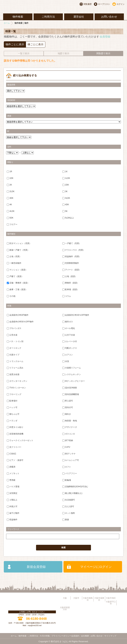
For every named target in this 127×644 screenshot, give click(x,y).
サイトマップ (110, 636)
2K (9, 185)
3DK (10, 198)
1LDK (66, 178)
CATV (66, 447)
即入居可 (67, 401)
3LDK (66, 198)
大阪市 (76, 598)
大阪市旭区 (111, 598)
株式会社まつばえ (59, 641)
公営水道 (12, 335)
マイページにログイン (96, 567)
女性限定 (12, 493)
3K (64, 191)
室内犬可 (67, 407)
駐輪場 (66, 480)
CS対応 (11, 453)
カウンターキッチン (17, 381)
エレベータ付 (69, 341)
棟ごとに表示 (35, 44)
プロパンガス (14, 328)
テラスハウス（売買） (73, 250)
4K (9, 204)
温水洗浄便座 (69, 387)
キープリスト (104, 4)
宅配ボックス (69, 348)
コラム (66, 296)
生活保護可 (68, 500)
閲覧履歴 (88, 4)
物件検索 (18, 16)
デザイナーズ (69, 427)
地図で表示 (63, 53)
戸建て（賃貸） (15, 276)
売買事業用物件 (70, 263)
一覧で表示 (23, 53)
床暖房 (11, 467)
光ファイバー (14, 447)
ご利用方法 (48, 16)
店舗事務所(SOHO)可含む (75, 486)
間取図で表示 (103, 53)
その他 (11, 296)
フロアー (12, 224)
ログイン (121, 4)
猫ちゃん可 (13, 414)
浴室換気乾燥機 (15, 434)
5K (64, 211)
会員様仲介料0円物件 (17, 315)
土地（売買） (14, 256)
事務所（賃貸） (70, 283)
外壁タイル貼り (15, 427)
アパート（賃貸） (71, 270)
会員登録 (105, 36)
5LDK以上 (68, 218)
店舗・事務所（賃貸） (18, 283)
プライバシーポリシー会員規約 (65, 636)
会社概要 (85, 636)
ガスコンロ (68, 434)
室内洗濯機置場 (70, 394)
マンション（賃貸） (17, 270)
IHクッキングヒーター (73, 381)
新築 (65, 519)
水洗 (65, 361)
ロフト (66, 467)
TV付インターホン (16, 387)
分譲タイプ (13, 355)
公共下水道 (68, 335)
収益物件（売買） (71, 256)
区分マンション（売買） (19, 243)
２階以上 (12, 500)
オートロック (14, 348)
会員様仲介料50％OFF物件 (20, 322)
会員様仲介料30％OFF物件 (75, 315)
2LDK (10, 191)
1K (64, 171)
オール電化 (68, 328)
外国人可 (12, 506)
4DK (65, 204)
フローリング (14, 394)
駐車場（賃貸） (70, 289)
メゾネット (13, 473)
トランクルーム (15, 361)
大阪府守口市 (111, 603)
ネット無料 (68, 513)
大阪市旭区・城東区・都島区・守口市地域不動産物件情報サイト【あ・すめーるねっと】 (28, 6)
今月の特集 (45, 636)
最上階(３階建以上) (72, 493)
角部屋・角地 (69, 420)
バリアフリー (69, 473)
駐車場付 (12, 401)
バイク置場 (13, 486)
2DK (65, 185)
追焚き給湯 (13, 374)
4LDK (10, 211)
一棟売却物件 (14, 263)
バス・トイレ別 (15, 341)
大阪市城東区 (99, 599)
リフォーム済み (15, 368)
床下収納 (67, 440)
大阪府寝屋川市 (65, 608)
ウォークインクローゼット (20, 440)
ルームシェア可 (70, 460)
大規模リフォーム (71, 368)
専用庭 (11, 480)
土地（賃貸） (69, 276)
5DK (10, 218)
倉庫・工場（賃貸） (17, 289)
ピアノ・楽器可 (15, 460)
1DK (10, 178)
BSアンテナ (69, 453)
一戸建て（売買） (71, 243)
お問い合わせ (109, 16)
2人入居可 (68, 506)
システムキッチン (71, 374)
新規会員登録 (36, 567)
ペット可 (12, 407)
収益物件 (12, 519)
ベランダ (12, 420)
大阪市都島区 (88, 599)
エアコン (67, 355)
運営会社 (78, 16)
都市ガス (67, 322)
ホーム (7, 23)
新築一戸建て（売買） (18, 250)
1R (9, 171)
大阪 (65, 598)
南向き (66, 414)
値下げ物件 (13, 513)
